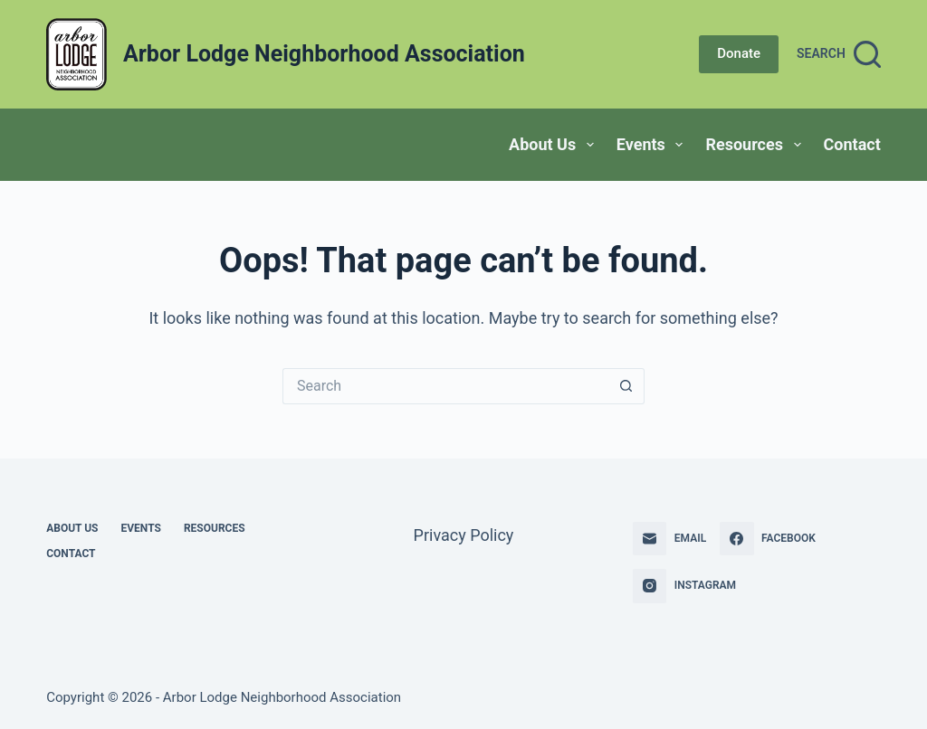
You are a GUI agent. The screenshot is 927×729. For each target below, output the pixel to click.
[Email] (669, 539)
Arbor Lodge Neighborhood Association (324, 54)
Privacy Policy (464, 534)
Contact (852, 144)
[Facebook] (768, 539)
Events (653, 145)
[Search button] (626, 386)
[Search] (839, 54)
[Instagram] (684, 586)
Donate (738, 53)
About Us (555, 145)
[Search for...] (445, 386)
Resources (756, 145)
